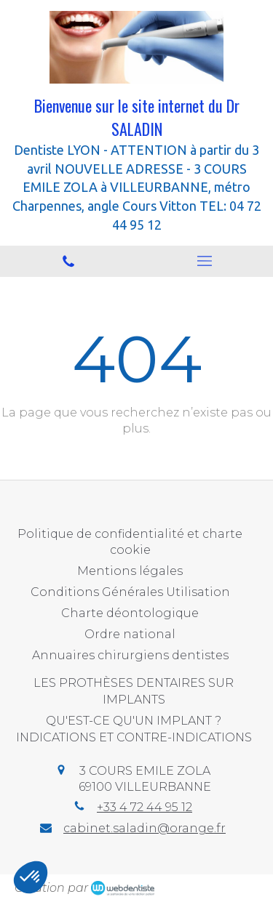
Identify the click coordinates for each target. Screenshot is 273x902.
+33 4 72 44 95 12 (144, 807)
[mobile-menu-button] (205, 260)
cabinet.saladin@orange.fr (144, 828)
